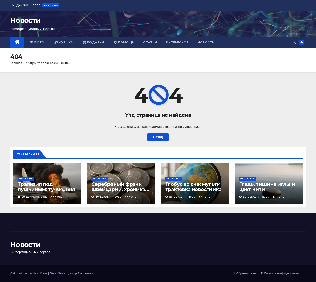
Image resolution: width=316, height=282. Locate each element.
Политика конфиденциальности (282, 273)
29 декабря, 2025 (35, 196)
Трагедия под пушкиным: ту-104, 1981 (46, 186)
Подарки (93, 42)
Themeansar (86, 273)
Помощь (124, 42)
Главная (16, 63)
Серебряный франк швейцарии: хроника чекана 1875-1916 (118, 189)
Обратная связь (244, 273)
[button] (294, 42)
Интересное (177, 42)
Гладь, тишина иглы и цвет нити (267, 186)
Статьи (150, 42)
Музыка (64, 42)
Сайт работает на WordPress (29, 273)
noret (57, 196)
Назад (158, 137)
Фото (37, 42)
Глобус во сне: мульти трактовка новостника (193, 186)
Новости (25, 20)
